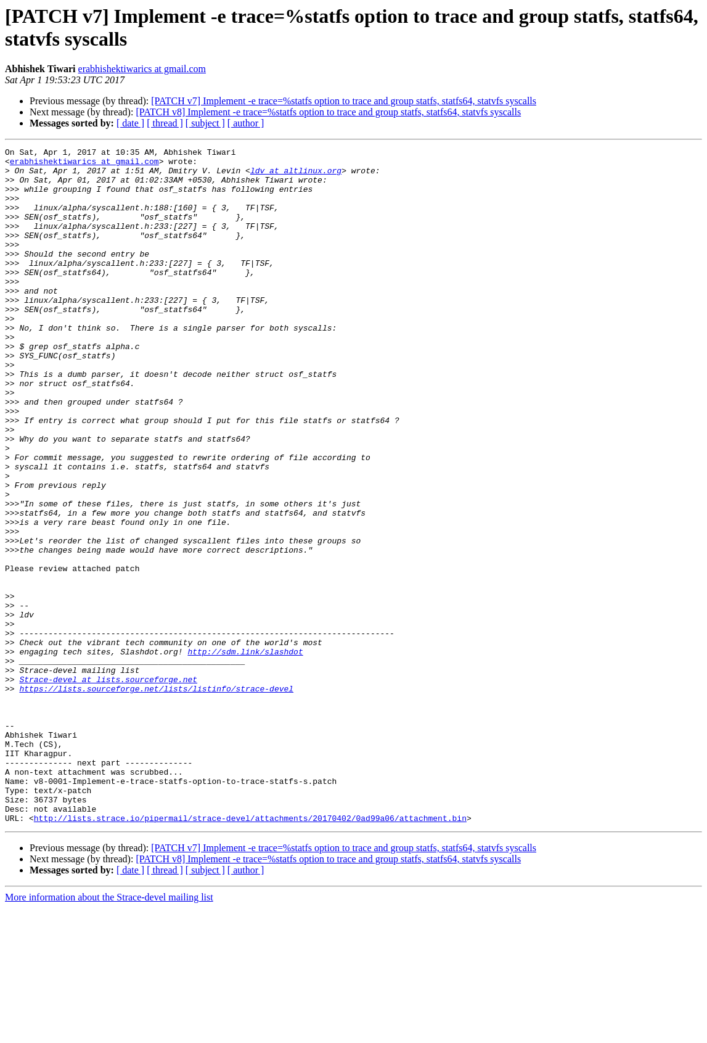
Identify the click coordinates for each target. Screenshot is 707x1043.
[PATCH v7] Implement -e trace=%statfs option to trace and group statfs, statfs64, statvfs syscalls (343, 101)
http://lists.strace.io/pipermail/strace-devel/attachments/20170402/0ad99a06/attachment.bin (250, 952)
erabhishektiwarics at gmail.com (142, 69)
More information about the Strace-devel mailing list (109, 1032)
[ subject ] (205, 123)
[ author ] (245, 123)
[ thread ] (165, 123)
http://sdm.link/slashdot (245, 753)
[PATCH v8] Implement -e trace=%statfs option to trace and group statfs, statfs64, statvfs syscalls (328, 112)
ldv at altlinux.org (295, 175)
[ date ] (130, 123)
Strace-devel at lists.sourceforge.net (108, 786)
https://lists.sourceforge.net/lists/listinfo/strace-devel (156, 797)
